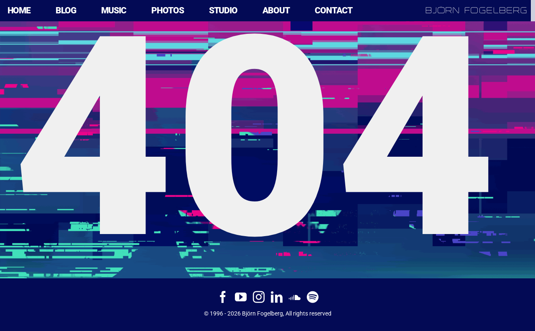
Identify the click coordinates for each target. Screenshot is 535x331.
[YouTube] (241, 297)
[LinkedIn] (277, 297)
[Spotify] (312, 297)
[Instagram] (259, 297)
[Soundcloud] (295, 297)
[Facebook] (223, 297)
